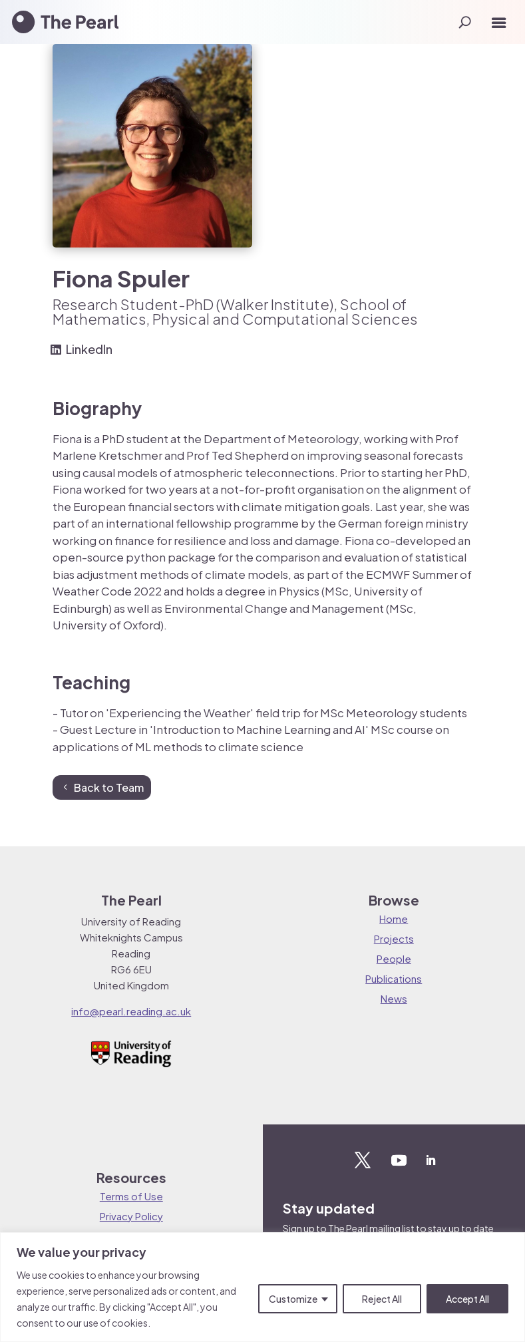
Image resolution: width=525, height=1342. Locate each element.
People (394, 958)
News (394, 998)
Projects (394, 938)
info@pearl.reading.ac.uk (131, 1011)
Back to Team (109, 787)
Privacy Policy (131, 1216)
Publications (393, 978)
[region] (262, 1287)
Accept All (467, 1299)
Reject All (382, 1299)
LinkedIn (89, 349)
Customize (293, 1299)
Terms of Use (131, 1196)
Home (393, 918)
